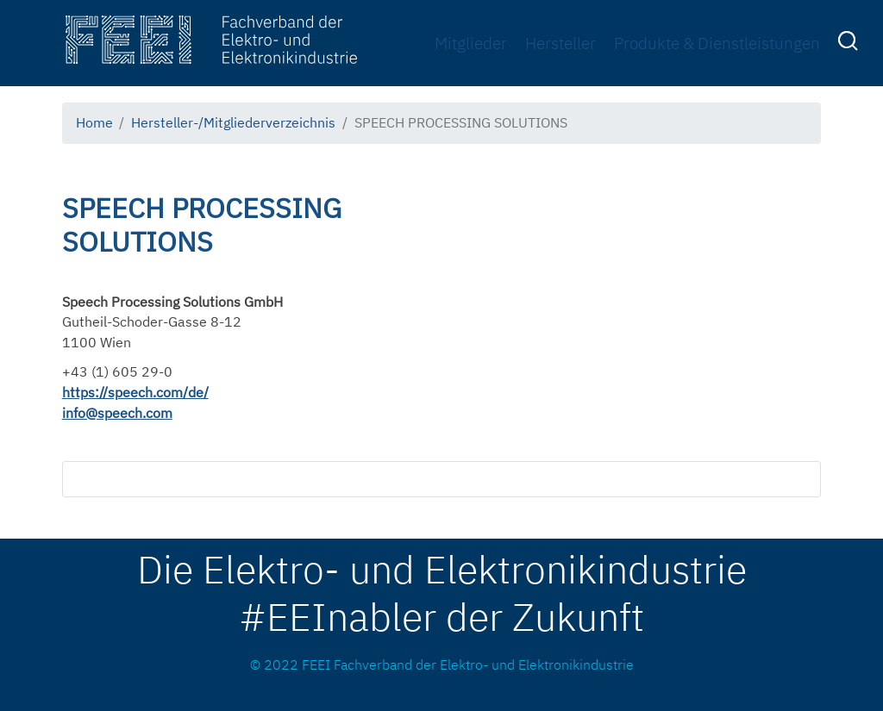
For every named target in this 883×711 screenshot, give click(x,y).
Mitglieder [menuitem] (471, 42)
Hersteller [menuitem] (560, 42)
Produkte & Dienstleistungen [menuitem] (717, 42)
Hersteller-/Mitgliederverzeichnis (233, 122)
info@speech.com (117, 412)
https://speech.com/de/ (135, 392)
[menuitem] (850, 44)
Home (94, 122)
